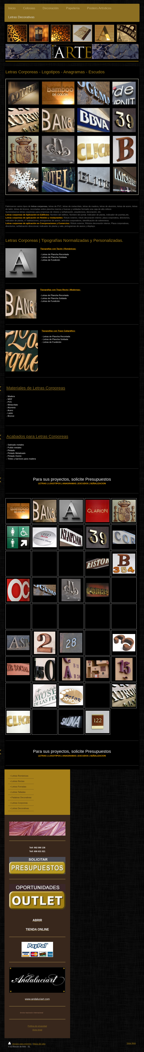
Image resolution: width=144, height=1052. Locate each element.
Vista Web (131, 1043)
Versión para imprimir (20, 1044)
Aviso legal (37, 1030)
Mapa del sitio (39, 1044)
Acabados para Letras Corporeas (37, 436)
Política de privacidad (37, 1026)
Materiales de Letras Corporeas (35, 388)
